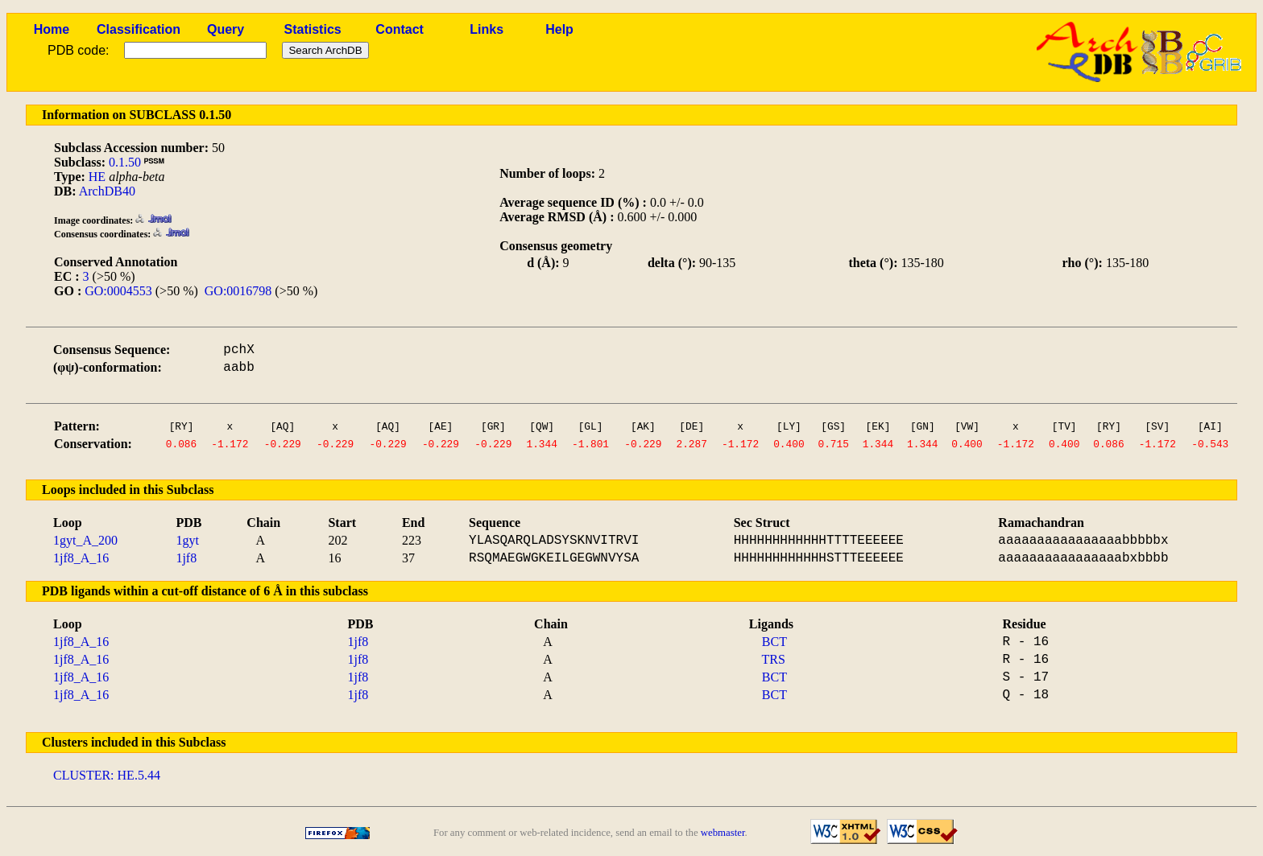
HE (97, 176)
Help (559, 29)
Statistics (313, 29)
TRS (773, 659)
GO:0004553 (118, 291)
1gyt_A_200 (85, 540)
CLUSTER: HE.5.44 (106, 775)
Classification (138, 29)
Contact (399, 29)
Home (51, 29)
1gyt (187, 540)
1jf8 (186, 558)
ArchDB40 (107, 191)
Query (225, 29)
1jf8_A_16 (81, 558)
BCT (774, 641)
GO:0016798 (238, 291)
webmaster (723, 832)
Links (486, 29)
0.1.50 (125, 162)
